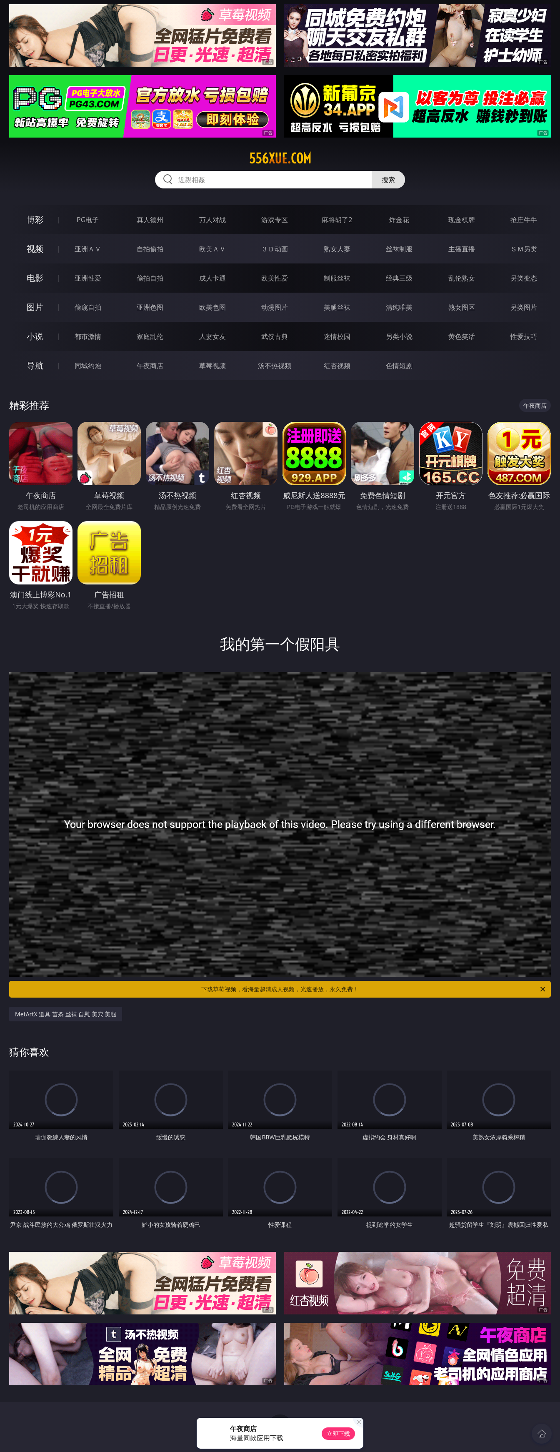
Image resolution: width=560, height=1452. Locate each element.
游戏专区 (274, 219)
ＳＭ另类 (523, 248)
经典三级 (399, 278)
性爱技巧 (523, 336)
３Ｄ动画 (274, 248)
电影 (35, 277)
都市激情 (88, 336)
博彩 (35, 219)
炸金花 (399, 219)
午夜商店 (150, 365)
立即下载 (338, 1433)
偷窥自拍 (88, 307)
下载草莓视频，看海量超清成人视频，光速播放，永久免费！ (374, 989)
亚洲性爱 (88, 278)
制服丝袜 (337, 278)
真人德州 (150, 219)
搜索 (388, 179)
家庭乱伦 (150, 336)
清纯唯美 (399, 307)
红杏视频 (337, 365)
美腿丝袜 (337, 307)
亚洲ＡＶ (88, 248)
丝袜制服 (399, 248)
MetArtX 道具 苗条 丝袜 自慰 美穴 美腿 (65, 1014)
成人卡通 (212, 278)
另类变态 (523, 278)
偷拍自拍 (150, 278)
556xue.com (280, 158)
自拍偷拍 (150, 248)
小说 (35, 336)
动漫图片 (274, 307)
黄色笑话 (461, 336)
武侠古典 (274, 336)
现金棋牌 (461, 219)
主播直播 (461, 248)
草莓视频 (212, 365)
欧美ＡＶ (212, 248)
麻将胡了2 (337, 219)
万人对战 (212, 219)
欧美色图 (212, 307)
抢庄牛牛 (523, 219)
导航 (35, 365)
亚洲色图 (150, 307)
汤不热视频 (274, 365)
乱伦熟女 (461, 278)
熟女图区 (461, 307)
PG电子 (88, 219)
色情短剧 (399, 365)
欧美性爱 (274, 278)
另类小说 (399, 336)
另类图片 (523, 307)
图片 (35, 307)
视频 (35, 248)
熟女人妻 (337, 248)
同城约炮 (88, 365)
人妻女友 (212, 336)
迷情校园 (337, 336)
